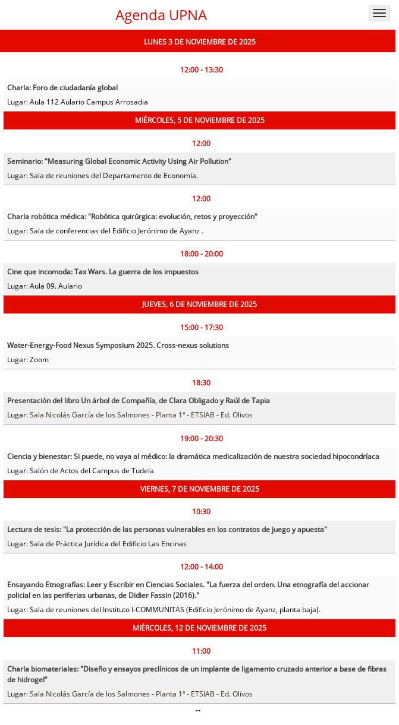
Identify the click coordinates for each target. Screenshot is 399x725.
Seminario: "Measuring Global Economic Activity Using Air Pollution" (119, 161)
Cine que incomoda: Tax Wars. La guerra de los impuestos (103, 272)
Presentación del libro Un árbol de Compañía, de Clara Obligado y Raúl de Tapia (138, 400)
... (197, 709)
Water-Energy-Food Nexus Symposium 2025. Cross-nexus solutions (118, 345)
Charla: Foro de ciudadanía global (62, 88)
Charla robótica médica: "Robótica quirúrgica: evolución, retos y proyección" (132, 216)
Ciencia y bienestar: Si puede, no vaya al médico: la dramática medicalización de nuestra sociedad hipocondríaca (193, 456)
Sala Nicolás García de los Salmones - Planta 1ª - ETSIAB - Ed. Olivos (141, 415)
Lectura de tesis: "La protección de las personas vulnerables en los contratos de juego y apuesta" (167, 529)
